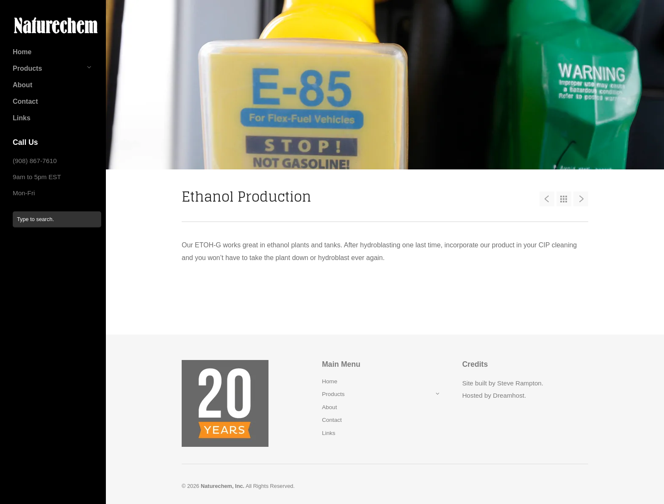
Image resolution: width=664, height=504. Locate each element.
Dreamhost (508, 395)
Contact (25, 101)
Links (21, 118)
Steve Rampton (519, 383)
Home (22, 51)
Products (27, 68)
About (22, 85)
